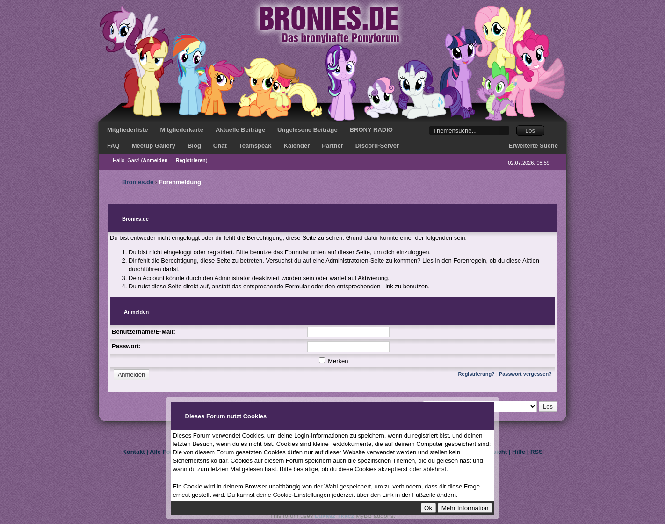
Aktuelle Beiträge (240, 129)
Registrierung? (476, 374)
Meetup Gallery (153, 145)
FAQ (113, 145)
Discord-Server (377, 145)
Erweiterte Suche (533, 145)
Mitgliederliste (127, 129)
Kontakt (133, 451)
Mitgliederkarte (181, 129)
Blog (194, 145)
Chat (220, 145)
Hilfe (518, 451)
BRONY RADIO (371, 129)
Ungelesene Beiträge (307, 129)
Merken (333, 361)
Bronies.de (137, 182)
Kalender (297, 145)
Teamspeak (255, 145)
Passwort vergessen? (525, 374)
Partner (332, 145)
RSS (536, 451)
